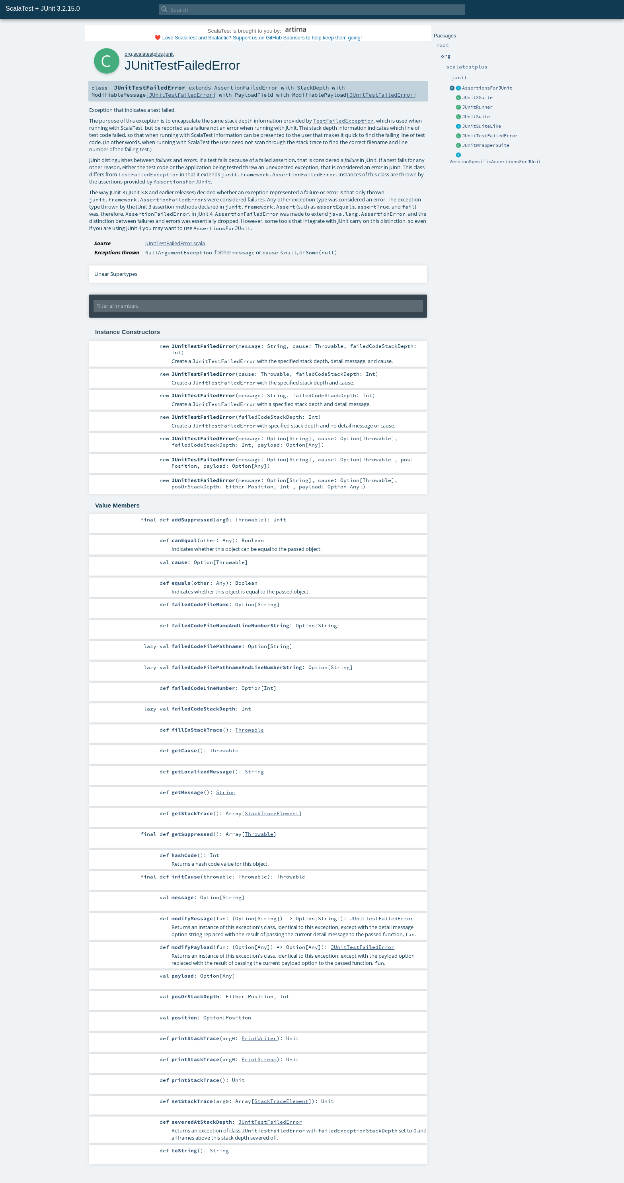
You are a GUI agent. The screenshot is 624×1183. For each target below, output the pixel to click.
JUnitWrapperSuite (485, 145)
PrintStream (259, 1059)
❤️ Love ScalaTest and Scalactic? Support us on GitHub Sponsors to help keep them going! (258, 38)
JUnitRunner (477, 107)
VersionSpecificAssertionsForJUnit (495, 161)
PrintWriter (259, 1038)
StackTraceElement (272, 813)
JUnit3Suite (477, 97)
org (128, 54)
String (254, 771)
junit (169, 54)
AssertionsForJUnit (487, 88)
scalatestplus (148, 54)
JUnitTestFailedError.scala (175, 243)
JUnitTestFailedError (490, 136)
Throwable (249, 519)
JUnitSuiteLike (481, 126)
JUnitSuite (476, 116)
